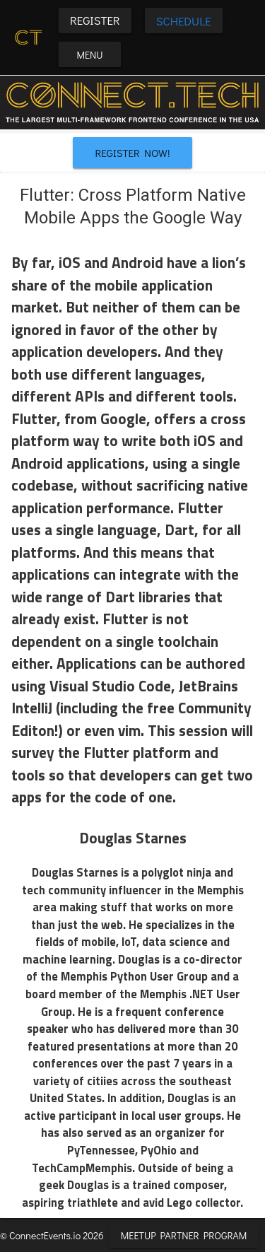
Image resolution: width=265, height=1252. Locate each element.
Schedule (183, 20)
